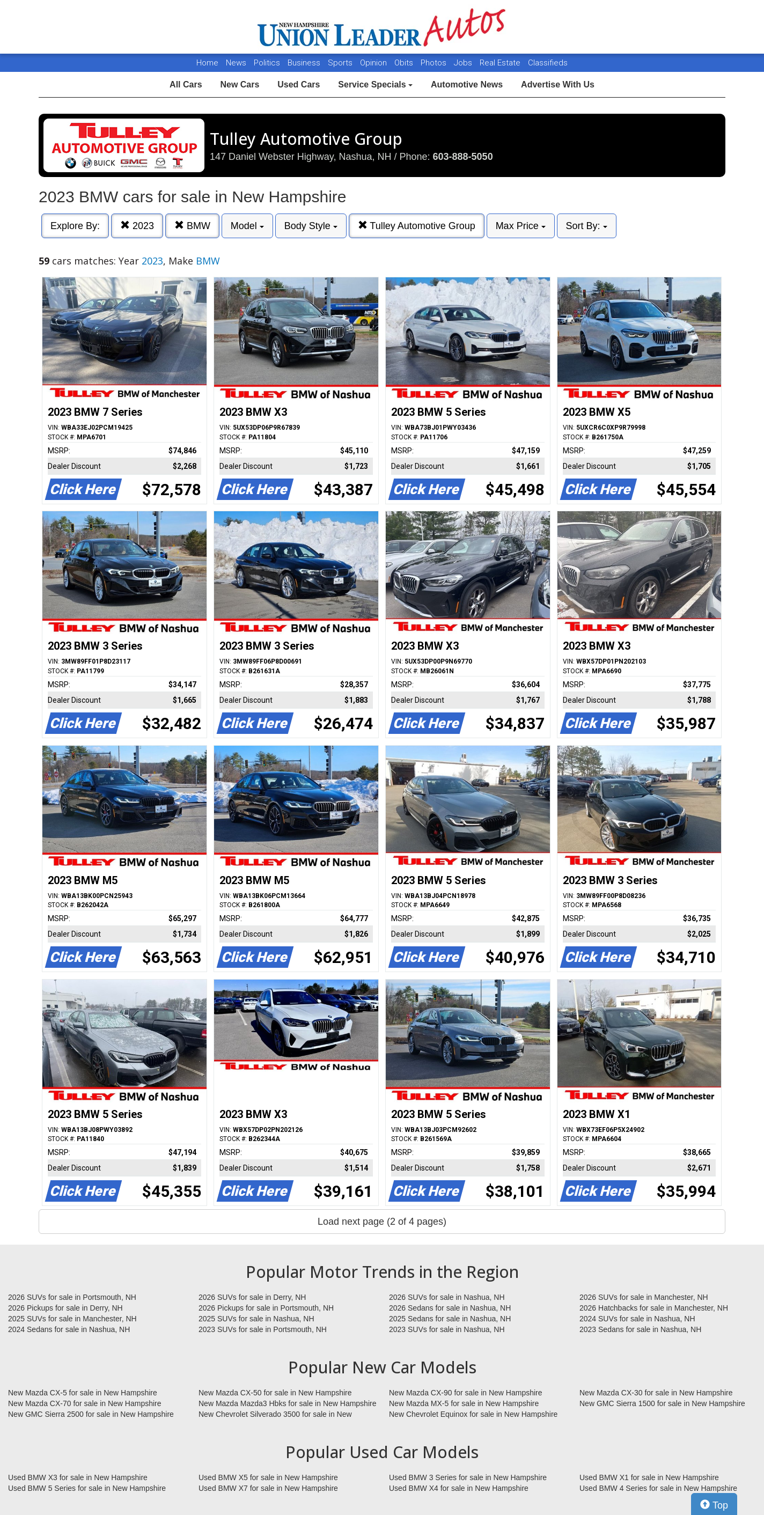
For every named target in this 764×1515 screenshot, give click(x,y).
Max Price (521, 225)
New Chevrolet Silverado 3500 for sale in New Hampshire (275, 1415)
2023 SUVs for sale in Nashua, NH (447, 1329)
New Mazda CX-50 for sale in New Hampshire (275, 1392)
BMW (192, 225)
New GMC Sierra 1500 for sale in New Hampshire (662, 1403)
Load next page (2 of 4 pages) (382, 1221)
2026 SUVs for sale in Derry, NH (252, 1297)
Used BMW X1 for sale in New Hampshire (649, 1477)
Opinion (374, 63)
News (236, 63)
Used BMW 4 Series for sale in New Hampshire (658, 1488)
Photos (435, 63)
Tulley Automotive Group (416, 225)
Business (305, 63)
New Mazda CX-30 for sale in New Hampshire (656, 1392)
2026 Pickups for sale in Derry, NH (65, 1308)
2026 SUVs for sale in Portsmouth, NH (72, 1297)
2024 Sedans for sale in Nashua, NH (69, 1329)
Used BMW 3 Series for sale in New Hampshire (468, 1477)
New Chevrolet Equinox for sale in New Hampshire (473, 1414)
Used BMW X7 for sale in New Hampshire (268, 1488)
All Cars (186, 84)
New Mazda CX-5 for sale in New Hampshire (82, 1392)
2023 (137, 225)
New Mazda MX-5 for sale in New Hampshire (464, 1403)
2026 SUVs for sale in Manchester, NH (643, 1297)
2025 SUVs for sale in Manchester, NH (72, 1318)
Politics (267, 63)
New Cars (239, 84)
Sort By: (586, 225)
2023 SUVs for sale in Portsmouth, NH (263, 1329)
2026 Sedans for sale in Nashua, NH (450, 1308)
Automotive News (467, 84)
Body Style (310, 225)
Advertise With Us (557, 84)
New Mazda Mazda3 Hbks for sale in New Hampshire (287, 1403)
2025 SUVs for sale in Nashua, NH (256, 1318)
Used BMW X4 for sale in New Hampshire (458, 1488)
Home (207, 63)
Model (247, 225)
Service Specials (375, 84)
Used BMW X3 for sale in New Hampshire (78, 1477)
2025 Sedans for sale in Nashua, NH (450, 1318)
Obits (404, 63)
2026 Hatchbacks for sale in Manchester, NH (653, 1308)
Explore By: (75, 225)
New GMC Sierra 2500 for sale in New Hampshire (91, 1414)
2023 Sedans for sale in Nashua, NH (640, 1329)
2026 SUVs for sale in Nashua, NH (447, 1297)
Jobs (464, 63)
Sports (341, 63)
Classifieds (548, 63)
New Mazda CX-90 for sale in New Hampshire (465, 1392)
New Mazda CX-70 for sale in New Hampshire (84, 1403)
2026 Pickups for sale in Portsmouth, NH (266, 1308)
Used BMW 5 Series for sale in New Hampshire (87, 1488)
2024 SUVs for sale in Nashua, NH (637, 1318)
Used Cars (298, 84)
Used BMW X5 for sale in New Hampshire (268, 1477)
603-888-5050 (463, 156)
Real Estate (501, 63)
